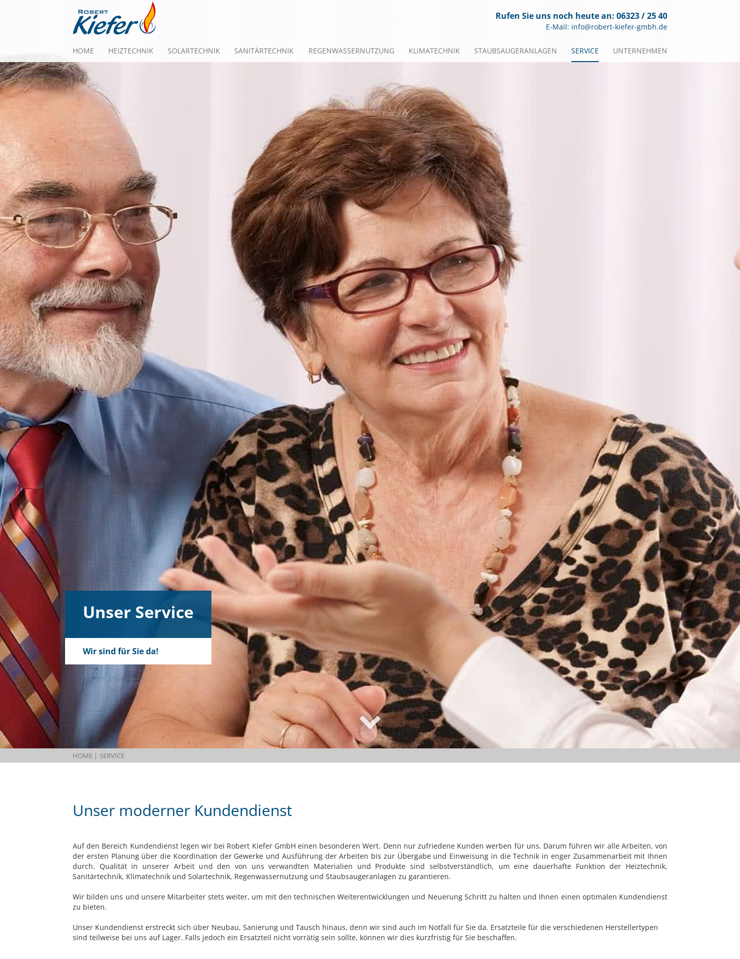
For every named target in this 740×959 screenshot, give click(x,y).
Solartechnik (194, 50)
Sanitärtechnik (264, 50)
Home (83, 50)
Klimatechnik (434, 50)
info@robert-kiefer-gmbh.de (619, 27)
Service (585, 50)
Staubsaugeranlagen (515, 50)
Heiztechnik (130, 50)
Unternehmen (640, 50)
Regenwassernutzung (351, 50)
